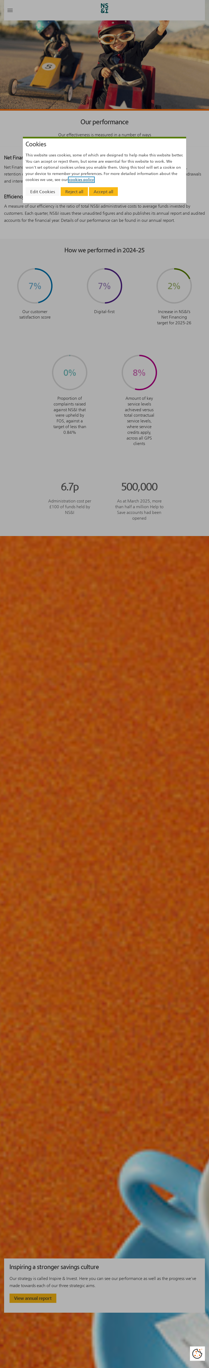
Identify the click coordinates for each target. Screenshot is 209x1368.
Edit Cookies (42, 191)
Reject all (74, 191)
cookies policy (81, 179)
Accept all (103, 191)
